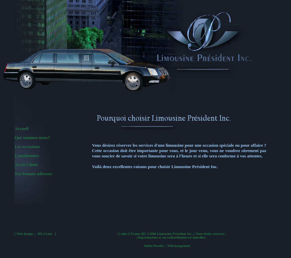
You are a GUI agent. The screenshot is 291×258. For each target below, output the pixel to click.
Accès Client (26, 164)
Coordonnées (27, 155)
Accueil (21, 128)
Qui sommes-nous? (32, 137)
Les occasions (27, 146)
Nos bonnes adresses (33, 173)
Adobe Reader (166, 246)
